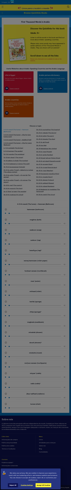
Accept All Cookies (43, 485)
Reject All (13, 485)
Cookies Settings (27, 485)
